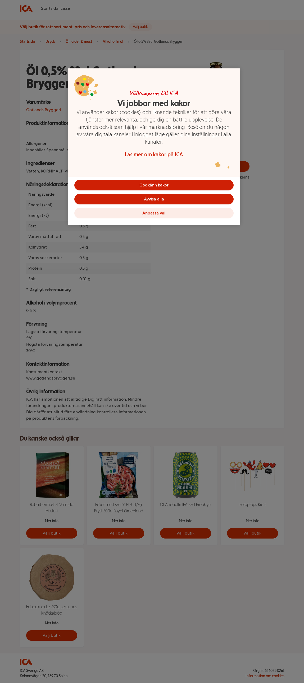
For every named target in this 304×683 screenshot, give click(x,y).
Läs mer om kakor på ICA (154, 154)
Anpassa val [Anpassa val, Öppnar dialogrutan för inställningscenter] (153, 214)
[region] (154, 147)
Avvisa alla (154, 199)
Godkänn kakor (154, 185)
